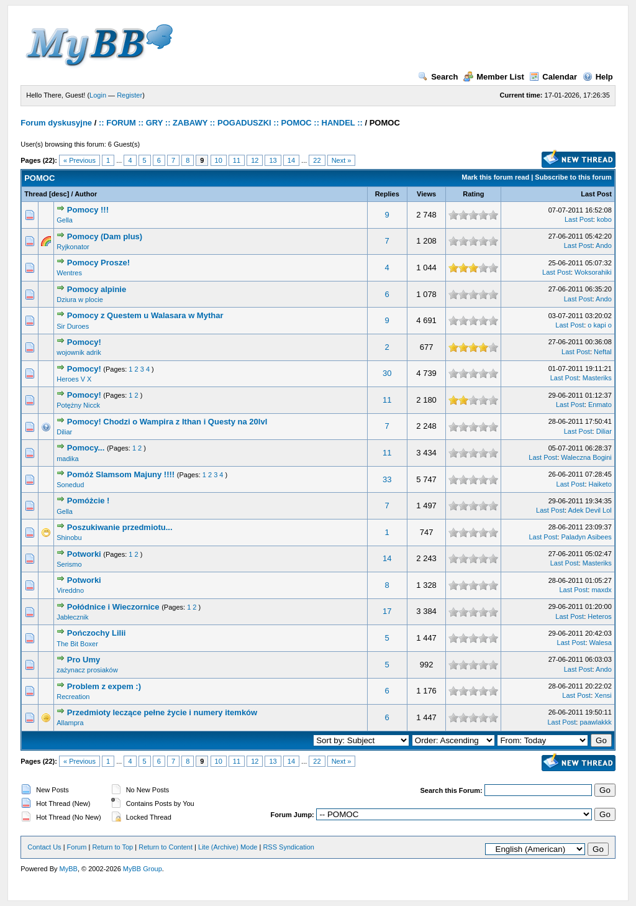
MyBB (69, 868)
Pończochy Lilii (96, 633)
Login (97, 95)
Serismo (69, 564)
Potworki (84, 554)
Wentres (69, 273)
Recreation (73, 696)
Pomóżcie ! (88, 500)
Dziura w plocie (80, 299)
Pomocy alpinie (96, 289)
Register (129, 95)
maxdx (601, 589)
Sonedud (70, 484)
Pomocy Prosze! (98, 262)
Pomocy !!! (88, 209)
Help (598, 76)
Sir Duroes (73, 326)
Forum (77, 847)
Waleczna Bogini (586, 457)
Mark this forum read (495, 177)
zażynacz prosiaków (87, 670)
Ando (604, 245)
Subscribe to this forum (573, 177)
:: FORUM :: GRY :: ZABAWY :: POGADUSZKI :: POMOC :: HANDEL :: (231, 122)
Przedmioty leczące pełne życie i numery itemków (162, 712)
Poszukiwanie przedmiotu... (120, 527)
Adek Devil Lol (589, 510)
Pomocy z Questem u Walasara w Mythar (145, 315)
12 (254, 160)
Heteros (600, 616)
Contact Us (44, 847)
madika (67, 458)
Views (426, 194)
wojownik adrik (79, 352)
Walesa (600, 642)
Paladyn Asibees (586, 537)
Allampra (70, 722)
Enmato (600, 404)
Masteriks (597, 378)
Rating (473, 194)
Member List (493, 76)
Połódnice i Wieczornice (113, 606)
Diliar (64, 432)
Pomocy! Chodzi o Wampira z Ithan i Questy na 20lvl (167, 421)
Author (86, 194)
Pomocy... (85, 447)
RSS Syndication (288, 847)
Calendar (553, 76)
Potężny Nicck (78, 405)
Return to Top (112, 847)
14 (291, 160)
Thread (35, 194)
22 (316, 160)
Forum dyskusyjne (56, 122)
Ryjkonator (73, 246)
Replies (387, 194)
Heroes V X (74, 379)
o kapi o (600, 325)
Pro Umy (83, 659)
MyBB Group (142, 868)
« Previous (79, 160)
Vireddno (70, 590)
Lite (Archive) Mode (227, 847)
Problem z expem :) (104, 686)
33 (387, 479)
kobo (604, 219)
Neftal (603, 351)
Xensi (603, 695)
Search (438, 76)
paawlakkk (595, 722)
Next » (342, 160)
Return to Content (166, 847)
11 (236, 160)
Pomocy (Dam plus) (104, 236)
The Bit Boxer (77, 643)
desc (59, 194)
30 (387, 373)
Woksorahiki (593, 272)
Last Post (596, 194)
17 (387, 611)
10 (218, 160)
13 (272, 160)
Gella (65, 220)
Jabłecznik (72, 617)
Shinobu (69, 537)
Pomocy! (84, 342)
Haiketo (600, 484)
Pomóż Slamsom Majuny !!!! (121, 474)
